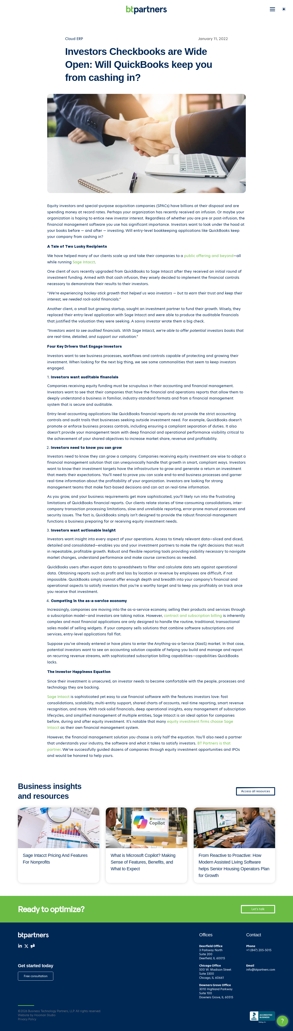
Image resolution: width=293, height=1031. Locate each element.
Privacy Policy (27, 1019)
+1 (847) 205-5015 (258, 950)
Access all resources (255, 791)
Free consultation (35, 976)
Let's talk (258, 909)
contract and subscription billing (193, 615)
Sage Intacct (84, 262)
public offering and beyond (208, 255)
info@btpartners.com (260, 970)
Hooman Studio (45, 1015)
